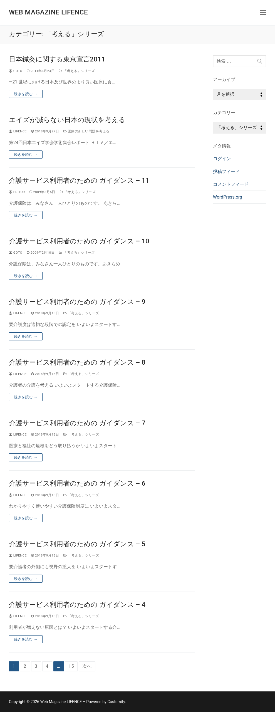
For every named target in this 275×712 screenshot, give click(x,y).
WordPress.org (227, 197)
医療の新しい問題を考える (86, 131)
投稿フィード (226, 171)
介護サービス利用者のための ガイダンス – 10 (79, 241)
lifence (18, 131)
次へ (87, 666)
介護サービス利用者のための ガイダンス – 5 (77, 544)
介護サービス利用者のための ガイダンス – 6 (77, 483)
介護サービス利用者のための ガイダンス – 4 (77, 605)
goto (15, 71)
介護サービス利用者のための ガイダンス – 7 (77, 423)
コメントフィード (231, 184)
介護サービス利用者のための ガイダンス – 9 (77, 302)
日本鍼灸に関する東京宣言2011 (57, 59)
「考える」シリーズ (77, 71)
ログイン (222, 158)
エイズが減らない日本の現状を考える (67, 120)
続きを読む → (26, 94)
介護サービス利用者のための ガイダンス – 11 (79, 180)
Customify (116, 701)
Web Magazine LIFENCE (48, 12)
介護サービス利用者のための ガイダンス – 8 (77, 362)
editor (17, 192)
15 (71, 666)
